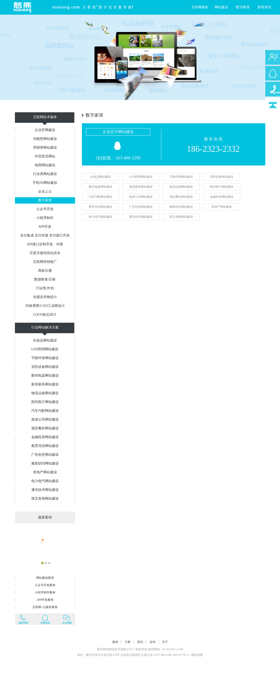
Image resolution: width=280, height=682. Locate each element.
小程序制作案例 (45, 592)
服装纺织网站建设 (45, 463)
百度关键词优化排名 (45, 253)
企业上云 (45, 191)
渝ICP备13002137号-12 (175, 655)
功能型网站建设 (45, 139)
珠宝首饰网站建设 (45, 498)
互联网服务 (199, 7)
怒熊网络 (154, 649)
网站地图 (197, 655)
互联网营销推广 (45, 262)
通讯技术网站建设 (45, 490)
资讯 (140, 642)
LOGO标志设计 (44, 314)
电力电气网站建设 (45, 481)
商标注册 (45, 270)
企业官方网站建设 (118, 132)
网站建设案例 (45, 577)
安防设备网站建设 (45, 367)
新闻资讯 (264, 7)
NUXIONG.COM (172, 649)
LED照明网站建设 (44, 349)
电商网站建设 (45, 165)
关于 (165, 642)
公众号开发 (45, 209)
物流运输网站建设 (45, 393)
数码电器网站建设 (45, 375)
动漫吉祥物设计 (45, 297)
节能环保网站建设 (45, 358)
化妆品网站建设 (45, 340)
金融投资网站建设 (45, 437)
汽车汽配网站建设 (45, 411)
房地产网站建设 (45, 472)
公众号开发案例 (45, 585)
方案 (128, 642)
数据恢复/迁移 (45, 279)
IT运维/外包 (45, 288)
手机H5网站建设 (45, 183)
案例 (115, 642)
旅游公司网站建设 (45, 419)
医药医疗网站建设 (45, 402)
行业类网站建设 (45, 174)
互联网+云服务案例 (44, 607)
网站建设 (221, 7)
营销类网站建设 (45, 147)
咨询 (153, 642)
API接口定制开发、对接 (45, 244)
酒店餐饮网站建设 (45, 428)
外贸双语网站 (45, 156)
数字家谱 (243, 7)
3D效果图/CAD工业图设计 (45, 306)
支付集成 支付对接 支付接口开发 (45, 235)
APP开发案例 (44, 599)
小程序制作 (45, 218)
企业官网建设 (45, 130)
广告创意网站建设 (45, 454)
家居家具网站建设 (45, 384)
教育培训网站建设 (45, 446)
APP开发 (45, 226)
